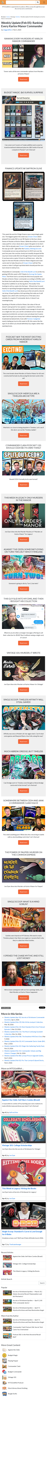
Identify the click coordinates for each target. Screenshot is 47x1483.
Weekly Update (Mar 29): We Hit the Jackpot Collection (23, 1022)
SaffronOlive (13, 1112)
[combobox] (19, 2)
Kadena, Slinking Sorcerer (32, 248)
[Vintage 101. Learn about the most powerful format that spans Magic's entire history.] (9, 1377)
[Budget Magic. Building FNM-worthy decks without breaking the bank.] (10, 1355)
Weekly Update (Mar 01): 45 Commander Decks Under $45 (24, 1041)
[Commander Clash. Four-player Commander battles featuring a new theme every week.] (11, 1366)
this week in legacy (24, 1185)
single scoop (23, 1228)
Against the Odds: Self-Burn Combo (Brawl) (21, 1100)
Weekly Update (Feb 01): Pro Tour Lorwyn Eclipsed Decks (24, 1060)
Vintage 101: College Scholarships (17, 1145)
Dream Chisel (32, 237)
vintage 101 (23, 1142)
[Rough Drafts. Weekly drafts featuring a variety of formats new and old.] (9, 1394)
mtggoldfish (7, 30)
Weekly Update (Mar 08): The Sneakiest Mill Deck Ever (23, 1036)
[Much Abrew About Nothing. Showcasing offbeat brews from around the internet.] (14, 1388)
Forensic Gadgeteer (33, 319)
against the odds (23, 1097)
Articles (18, 17)
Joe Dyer (12, 1155)
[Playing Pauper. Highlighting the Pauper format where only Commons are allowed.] (10, 1361)
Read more (23, 79)
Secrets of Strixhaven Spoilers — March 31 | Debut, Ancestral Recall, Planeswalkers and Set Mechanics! (27, 1294)
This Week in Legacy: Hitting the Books (19, 1188)
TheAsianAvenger (15, 1244)
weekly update (6, 1008)
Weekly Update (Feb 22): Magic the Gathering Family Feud (24, 1046)
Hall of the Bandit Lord (28, 272)
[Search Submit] (38, 2)
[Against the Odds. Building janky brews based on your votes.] (11, 1350)
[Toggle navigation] (44, 2)
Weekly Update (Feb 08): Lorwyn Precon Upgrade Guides (23, 1056)
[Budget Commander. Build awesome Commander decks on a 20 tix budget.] (12, 1372)
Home (8, 17)
